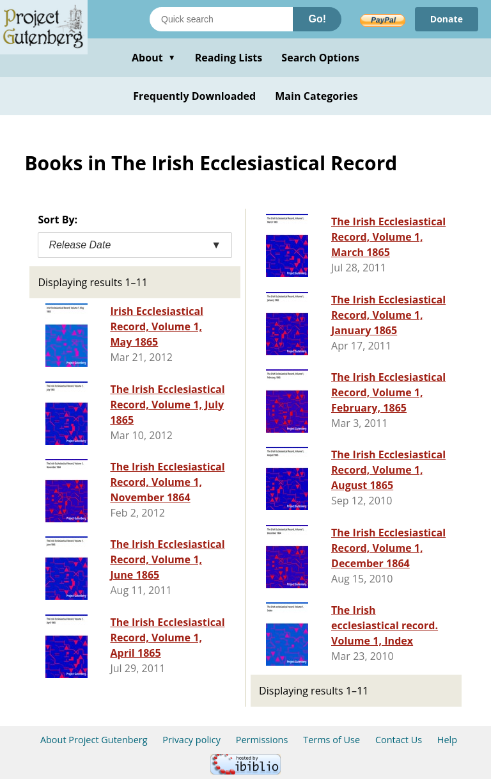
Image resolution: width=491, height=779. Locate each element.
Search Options (320, 58)
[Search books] (221, 19)
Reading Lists (229, 58)
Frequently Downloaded (194, 96)
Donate (446, 19)
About (154, 57)
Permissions (262, 740)
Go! (317, 18)
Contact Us (398, 740)
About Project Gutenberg (94, 740)
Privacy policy (191, 740)
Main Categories (316, 96)
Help (447, 740)
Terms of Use (331, 740)
